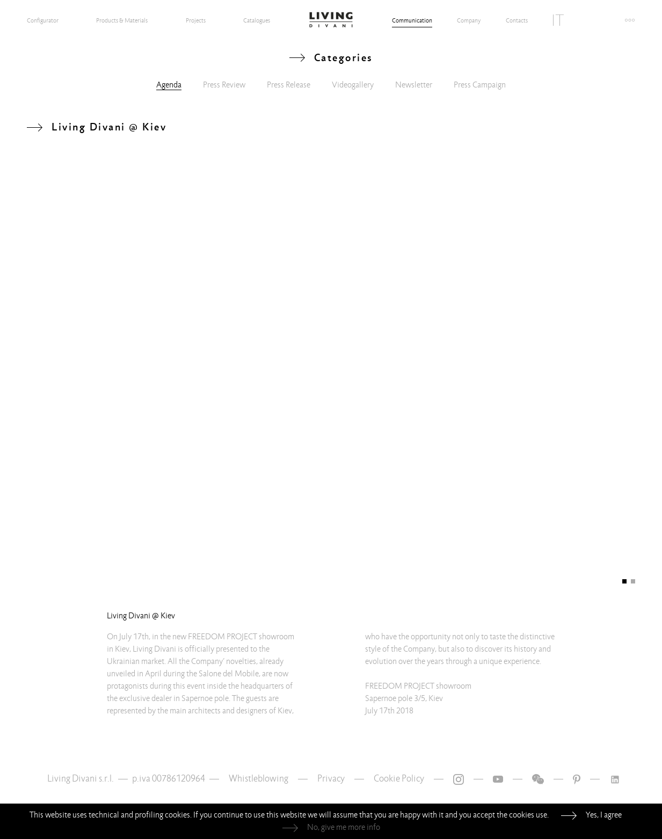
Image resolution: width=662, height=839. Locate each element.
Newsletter (413, 85)
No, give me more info (343, 827)
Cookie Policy (399, 778)
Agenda (168, 85)
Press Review (224, 85)
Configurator (43, 20)
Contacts (517, 20)
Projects (196, 20)
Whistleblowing (258, 778)
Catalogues (256, 20)
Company (469, 20)
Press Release (288, 85)
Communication (412, 20)
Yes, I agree (604, 815)
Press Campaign (480, 85)
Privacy (331, 778)
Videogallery (353, 85)
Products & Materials (122, 20)
